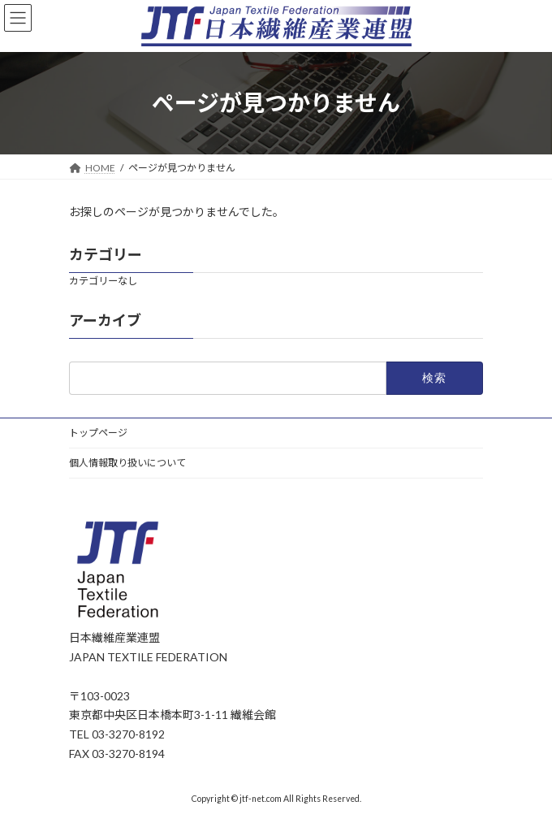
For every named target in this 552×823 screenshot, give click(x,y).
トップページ (98, 433)
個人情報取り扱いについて (127, 463)
